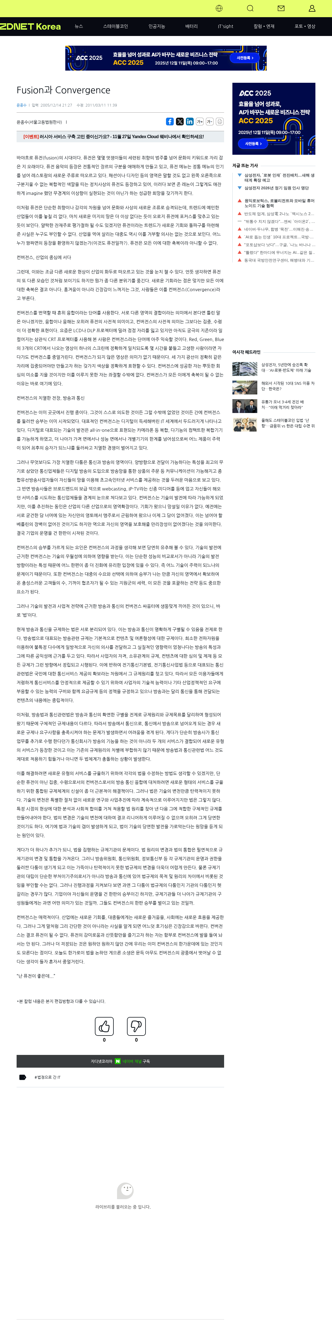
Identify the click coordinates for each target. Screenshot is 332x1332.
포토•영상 (305, 26)
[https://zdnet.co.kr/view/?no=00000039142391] (170, 121)
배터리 (191, 26)
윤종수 (22, 105)
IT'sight (225, 26)
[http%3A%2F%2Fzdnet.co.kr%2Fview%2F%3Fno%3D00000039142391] (190, 121)
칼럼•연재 (264, 26)
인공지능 (157, 26)
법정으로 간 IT (49, 1077)
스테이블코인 (115, 26)
